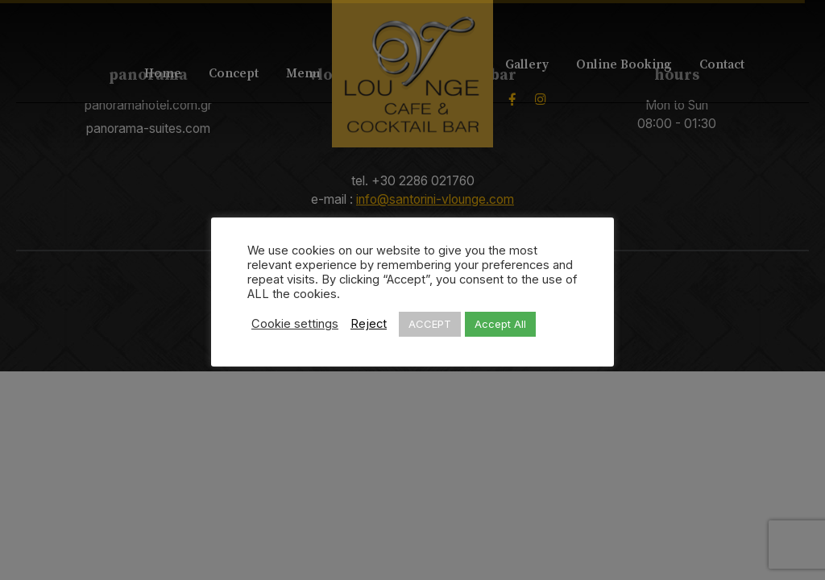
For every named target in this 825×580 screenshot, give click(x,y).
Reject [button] (368, 324)
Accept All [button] (500, 323)
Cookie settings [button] (294, 324)
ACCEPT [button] (429, 323)
